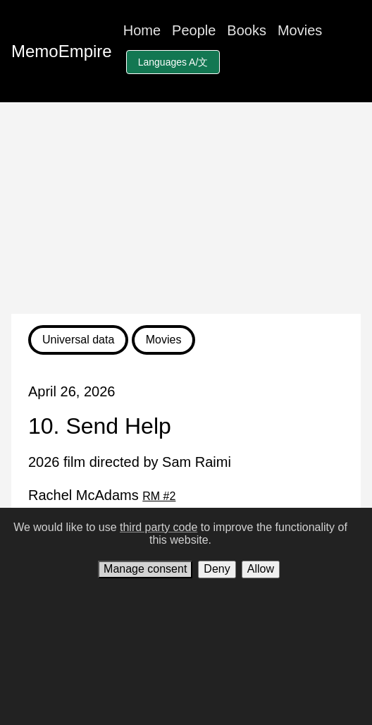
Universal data (78, 340)
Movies (300, 30)
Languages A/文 (173, 62)
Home (142, 30)
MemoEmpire (61, 51)
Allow (260, 569)
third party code (158, 527)
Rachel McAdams (101, 495)
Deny (217, 569)
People (194, 30)
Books (246, 30)
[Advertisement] (186, 208)
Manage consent (145, 569)
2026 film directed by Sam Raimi (129, 462)
